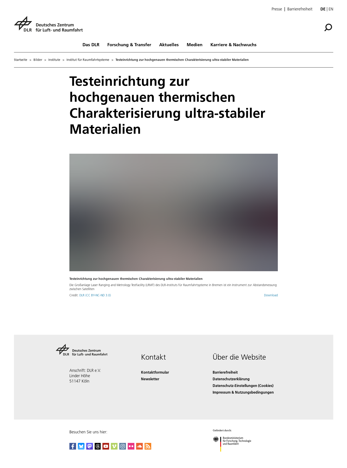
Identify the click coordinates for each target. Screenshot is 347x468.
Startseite (20, 59)
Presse (277, 9)
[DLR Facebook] (72, 448)
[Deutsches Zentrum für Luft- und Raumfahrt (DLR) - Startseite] (50, 26)
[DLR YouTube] (105, 448)
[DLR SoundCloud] (139, 448)
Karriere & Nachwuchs (233, 44)
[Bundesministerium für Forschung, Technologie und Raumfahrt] (234, 455)
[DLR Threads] (98, 448)
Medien (194, 44)
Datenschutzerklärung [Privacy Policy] (231, 378)
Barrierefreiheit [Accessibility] (225, 372)
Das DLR (90, 44)
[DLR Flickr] (131, 448)
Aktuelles (169, 44)
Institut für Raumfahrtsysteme (88, 59)
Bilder (37, 59)
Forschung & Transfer (129, 44)
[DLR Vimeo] (114, 448)
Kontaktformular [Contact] (155, 372)
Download (271, 295)
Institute (54, 59)
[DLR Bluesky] (81, 448)
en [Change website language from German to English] (331, 9)
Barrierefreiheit (299, 9)
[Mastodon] (89, 448)
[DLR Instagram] (122, 448)
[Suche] (328, 28)
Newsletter (150, 378)
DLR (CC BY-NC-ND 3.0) (95, 295)
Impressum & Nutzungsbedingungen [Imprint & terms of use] (243, 392)
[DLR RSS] (148, 448)
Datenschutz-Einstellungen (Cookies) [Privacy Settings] (243, 385)
